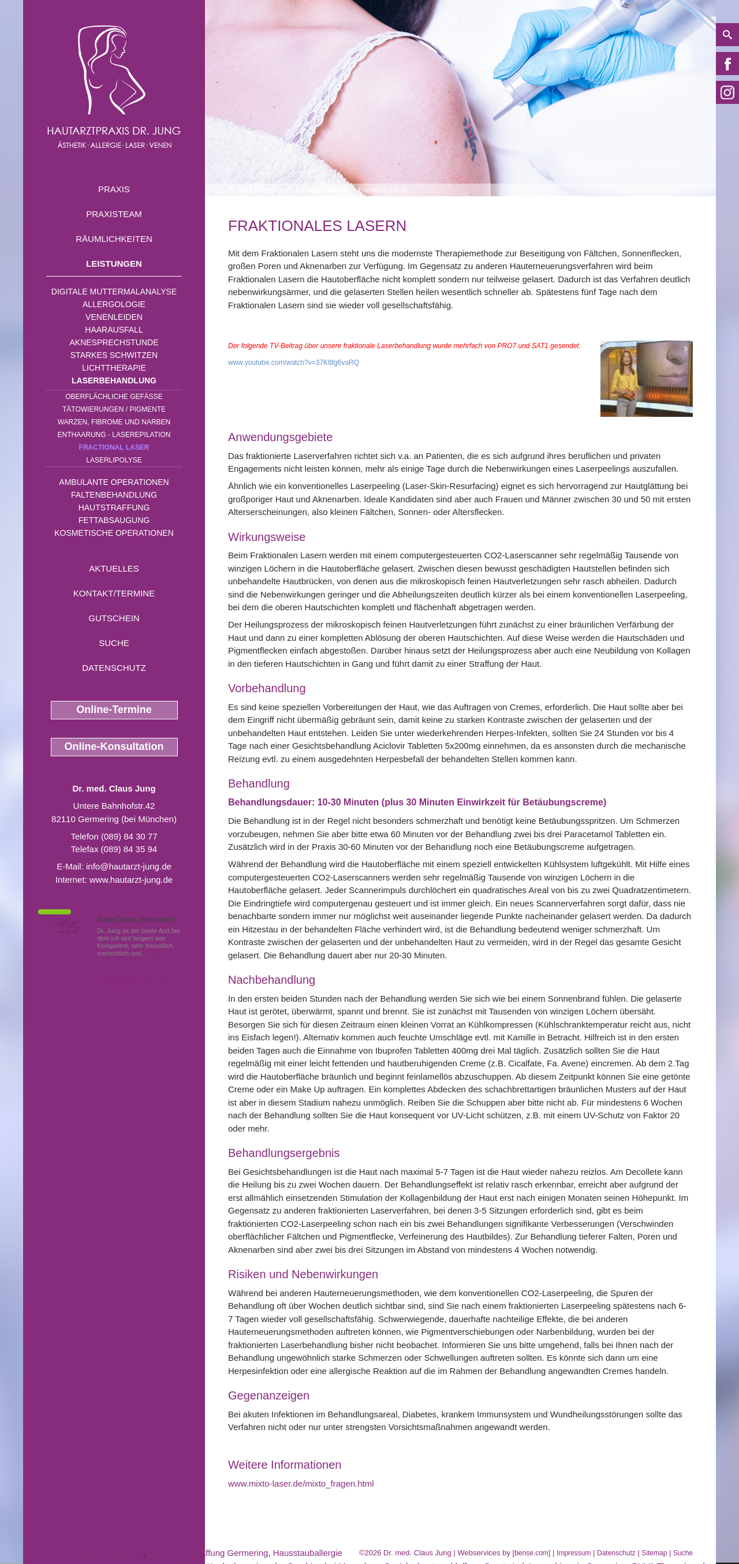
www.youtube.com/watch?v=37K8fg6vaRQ (293, 363)
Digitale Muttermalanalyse (114, 291)
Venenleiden (114, 317)
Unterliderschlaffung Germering (208, 1553)
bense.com (531, 1553)
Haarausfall (114, 329)
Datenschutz (114, 668)
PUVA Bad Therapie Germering (83, 1553)
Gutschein (113, 618)
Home (237, 190)
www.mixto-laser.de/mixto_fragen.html (301, 1483)
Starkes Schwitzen (114, 355)
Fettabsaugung (114, 520)
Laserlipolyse (114, 460)
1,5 (66, 926)
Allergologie (114, 304)
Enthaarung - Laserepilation (114, 435)
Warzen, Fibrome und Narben (114, 422)
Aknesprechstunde (113, 342)
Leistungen (114, 263)
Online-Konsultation (114, 746)
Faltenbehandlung (114, 494)
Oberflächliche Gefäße (114, 397)
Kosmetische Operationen (114, 532)
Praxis (114, 189)
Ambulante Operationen (114, 482)
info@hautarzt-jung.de (128, 866)
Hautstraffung (114, 507)
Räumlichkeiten (114, 239)
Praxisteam (114, 214)
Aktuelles (114, 568)
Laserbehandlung (114, 380)
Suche (114, 643)
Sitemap (654, 1553)
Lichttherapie (113, 367)
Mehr (158, 953)
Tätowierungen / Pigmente (114, 409)
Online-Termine (114, 709)
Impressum (574, 1553)
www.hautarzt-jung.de (131, 879)
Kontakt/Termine (114, 593)
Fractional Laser (114, 447)
